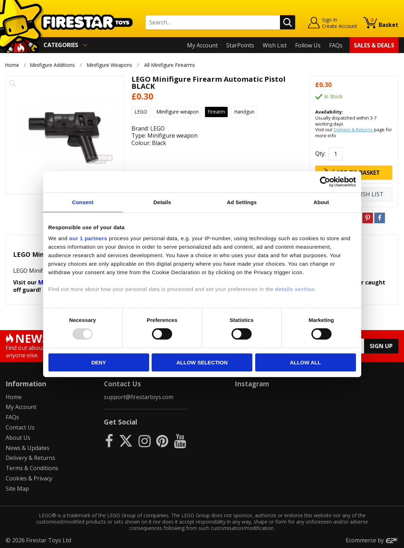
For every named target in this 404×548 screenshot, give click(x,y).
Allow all (305, 362)
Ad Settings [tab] (242, 202)
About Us (18, 438)
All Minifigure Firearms (169, 65)
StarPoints (240, 45)
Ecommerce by (372, 540)
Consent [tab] (83, 202)
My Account (202, 45)
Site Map (17, 488)
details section (295, 289)
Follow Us (308, 45)
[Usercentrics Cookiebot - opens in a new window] (325, 181)
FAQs (335, 45)
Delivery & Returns (353, 129)
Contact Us (20, 427)
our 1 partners (88, 238)
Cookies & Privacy (29, 478)
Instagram (252, 383)
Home (12, 65)
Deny (98, 362)
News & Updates (27, 448)
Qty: (320, 153)
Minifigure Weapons (109, 65)
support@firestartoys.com (138, 397)
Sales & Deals (374, 45)
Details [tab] (162, 202)
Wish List (275, 45)
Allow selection (202, 362)
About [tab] (321, 202)
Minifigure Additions (52, 65)
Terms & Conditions (32, 468)
